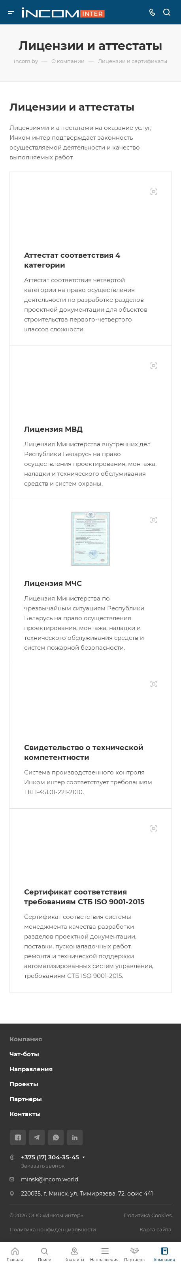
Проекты (23, 1084)
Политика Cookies (148, 1215)
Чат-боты (24, 1054)
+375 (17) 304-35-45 (50, 1157)
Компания (25, 1039)
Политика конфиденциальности (52, 1229)
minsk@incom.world (49, 1179)
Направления (31, 1069)
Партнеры (25, 1099)
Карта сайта (156, 1229)
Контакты (25, 1114)
